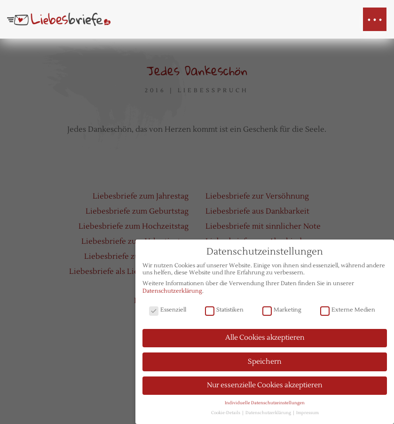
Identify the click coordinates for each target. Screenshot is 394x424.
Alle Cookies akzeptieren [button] (265, 340)
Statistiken (224, 312)
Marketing (281, 312)
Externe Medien (347, 312)
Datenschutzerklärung (172, 293)
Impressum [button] (307, 415)
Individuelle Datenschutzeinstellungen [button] (265, 405)
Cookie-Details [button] (226, 415)
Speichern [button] (265, 363)
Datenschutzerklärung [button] (268, 415)
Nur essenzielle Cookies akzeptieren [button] (265, 387)
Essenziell (167, 312)
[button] (374, 19)
